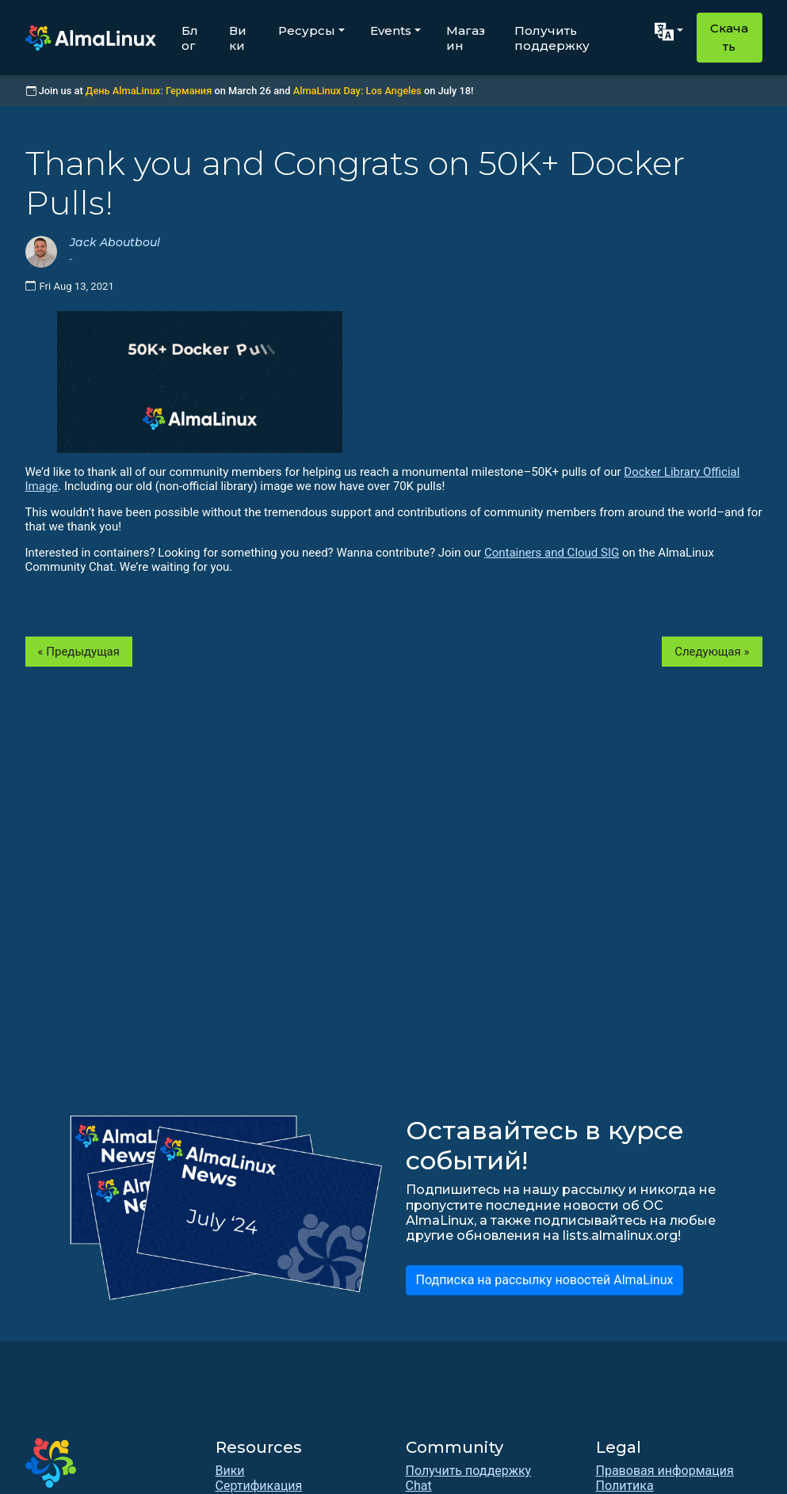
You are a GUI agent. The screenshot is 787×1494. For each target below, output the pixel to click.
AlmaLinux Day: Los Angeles (357, 91)
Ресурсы (306, 30)
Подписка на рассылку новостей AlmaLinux (545, 1279)
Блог (189, 38)
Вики (237, 38)
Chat (419, 1485)
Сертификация (259, 1485)
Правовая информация (665, 1470)
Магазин (465, 38)
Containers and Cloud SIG (551, 553)
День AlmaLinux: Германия (149, 91)
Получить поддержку (552, 38)
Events (390, 30)
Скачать (729, 37)
